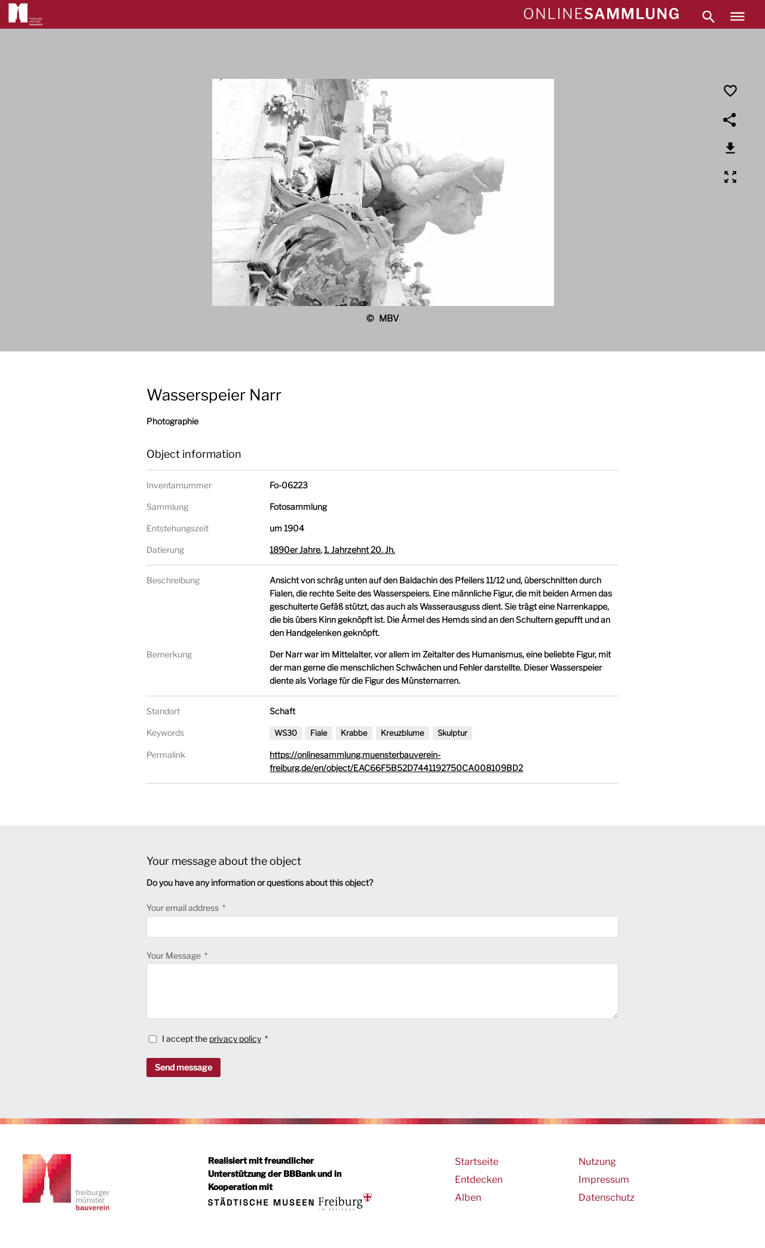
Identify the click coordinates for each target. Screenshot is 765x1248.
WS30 (285, 733)
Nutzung (597, 1161)
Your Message (174, 955)
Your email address (183, 908)
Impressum (604, 1179)
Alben (468, 1197)
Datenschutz (607, 1197)
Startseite (476, 1161)
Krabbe (354, 733)
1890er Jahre (295, 550)
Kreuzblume (402, 733)
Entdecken (479, 1179)
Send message (183, 1067)
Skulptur (452, 733)
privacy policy (235, 1038)
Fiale (319, 733)
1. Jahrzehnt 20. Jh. (359, 550)
